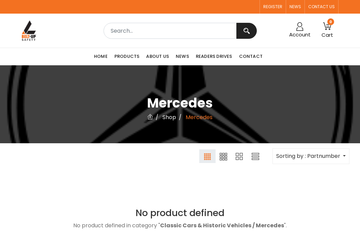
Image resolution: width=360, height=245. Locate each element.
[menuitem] (102, 56)
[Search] (246, 31)
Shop (169, 117)
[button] (327, 30)
